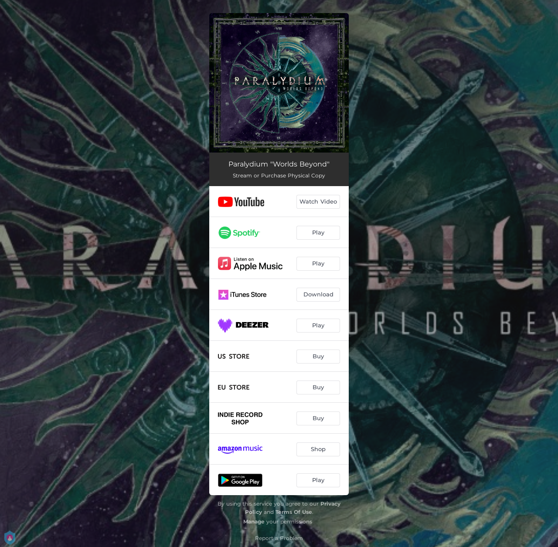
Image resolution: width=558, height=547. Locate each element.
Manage (254, 521)
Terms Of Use (294, 512)
